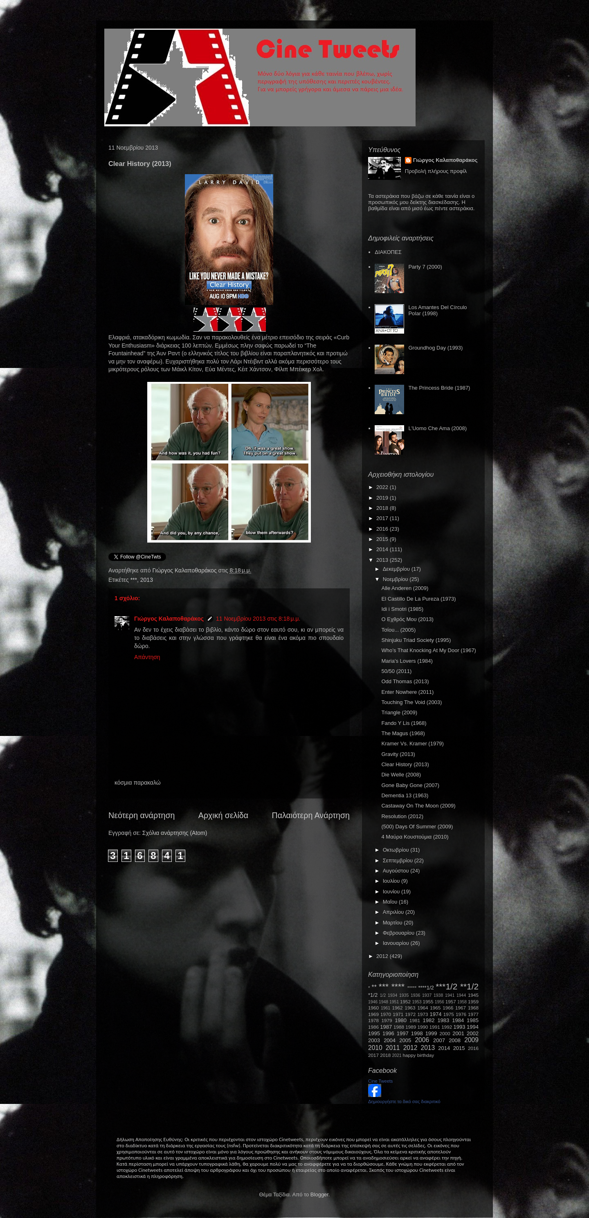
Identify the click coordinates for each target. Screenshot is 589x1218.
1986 (373, 1027)
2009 (471, 1039)
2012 (383, 956)
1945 (473, 995)
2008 (455, 1040)
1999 (431, 1033)
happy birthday (418, 1055)
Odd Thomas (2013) (405, 681)
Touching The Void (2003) (411, 702)
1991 (434, 1027)
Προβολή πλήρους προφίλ (436, 171)
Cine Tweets (380, 1081)
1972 (410, 1014)
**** (398, 986)
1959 (473, 1001)
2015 (383, 539)
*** (133, 579)
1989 (410, 1027)
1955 (428, 1001)
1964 (422, 1007)
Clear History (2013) (405, 764)
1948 (383, 1002)
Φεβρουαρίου (399, 933)
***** (412, 987)
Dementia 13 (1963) (404, 795)
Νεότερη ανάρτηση (141, 815)
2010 (375, 1047)
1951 (394, 1002)
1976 (461, 1014)
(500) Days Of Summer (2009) (417, 826)
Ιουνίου (392, 891)
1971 (398, 1014)
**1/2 (469, 986)
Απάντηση (147, 657)
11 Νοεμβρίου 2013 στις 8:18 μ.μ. (258, 618)
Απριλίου (394, 912)
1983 (443, 1020)
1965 (435, 1007)
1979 (387, 1020)
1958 (462, 1002)
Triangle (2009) (399, 712)
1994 (473, 1027)
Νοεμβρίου (396, 579)
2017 (383, 518)
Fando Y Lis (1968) (403, 723)
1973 (422, 1014)
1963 (410, 1007)
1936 (415, 995)
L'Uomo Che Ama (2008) (437, 428)
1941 (449, 995)
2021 (397, 1055)
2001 (458, 1033)
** (374, 987)
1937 (427, 995)
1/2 (383, 995)
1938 (438, 995)
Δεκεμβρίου (397, 569)
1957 (450, 1001)
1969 (373, 1014)
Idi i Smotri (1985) (402, 609)
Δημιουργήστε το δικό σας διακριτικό (404, 1101)
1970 (385, 1014)
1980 (401, 1020)
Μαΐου (391, 902)
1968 (473, 1007)
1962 (397, 1007)
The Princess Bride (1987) (439, 388)
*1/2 (373, 995)
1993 (459, 1027)
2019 (383, 498)
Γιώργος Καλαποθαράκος (185, 570)
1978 (373, 1020)
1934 (392, 995)
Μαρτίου (393, 923)
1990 (423, 1027)
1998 (417, 1033)
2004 (390, 1040)
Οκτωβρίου (396, 850)
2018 (383, 508)
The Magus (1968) (403, 733)
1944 (461, 995)
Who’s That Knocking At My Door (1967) (428, 650)
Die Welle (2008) (401, 775)
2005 (405, 1040)
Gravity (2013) (398, 754)
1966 (448, 1007)
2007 (439, 1040)
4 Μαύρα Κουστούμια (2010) (414, 837)
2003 (374, 1040)
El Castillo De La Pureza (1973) (418, 599)
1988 (398, 1027)
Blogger (319, 1194)
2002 (473, 1033)
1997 (403, 1033)
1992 (446, 1027)
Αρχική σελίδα (223, 815)
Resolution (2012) (402, 816)
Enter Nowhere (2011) (407, 692)
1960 (373, 1007)
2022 (383, 487)
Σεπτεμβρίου (398, 860)
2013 (146, 579)
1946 (373, 1002)
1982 (429, 1020)
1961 (385, 1008)
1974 (435, 1014)
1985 (473, 1020)
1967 (460, 1007)
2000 (445, 1033)
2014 (383, 549)
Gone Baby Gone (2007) (410, 785)
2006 (422, 1039)
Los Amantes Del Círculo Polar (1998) (437, 310)
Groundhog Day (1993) (435, 348)
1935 (404, 995)
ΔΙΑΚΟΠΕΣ (388, 252)
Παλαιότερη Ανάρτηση (311, 815)
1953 (416, 1002)
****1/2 (426, 988)
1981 (414, 1020)
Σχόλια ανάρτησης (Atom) (174, 833)
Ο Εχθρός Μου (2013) (407, 619)
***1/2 (446, 986)
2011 (393, 1047)
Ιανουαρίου (397, 943)
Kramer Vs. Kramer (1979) (412, 743)
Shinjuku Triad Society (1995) (416, 640)
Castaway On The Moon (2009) (418, 806)
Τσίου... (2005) (398, 630)
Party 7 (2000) (425, 267)
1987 (386, 1027)
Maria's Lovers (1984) (406, 661)
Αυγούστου (397, 871)
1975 (448, 1014)
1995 (374, 1033)
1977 (473, 1014)
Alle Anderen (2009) (404, 588)
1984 (458, 1020)
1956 (439, 1002)
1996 (388, 1033)
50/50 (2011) (396, 671)
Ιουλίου (392, 881)
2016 (383, 529)
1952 (405, 1001)
